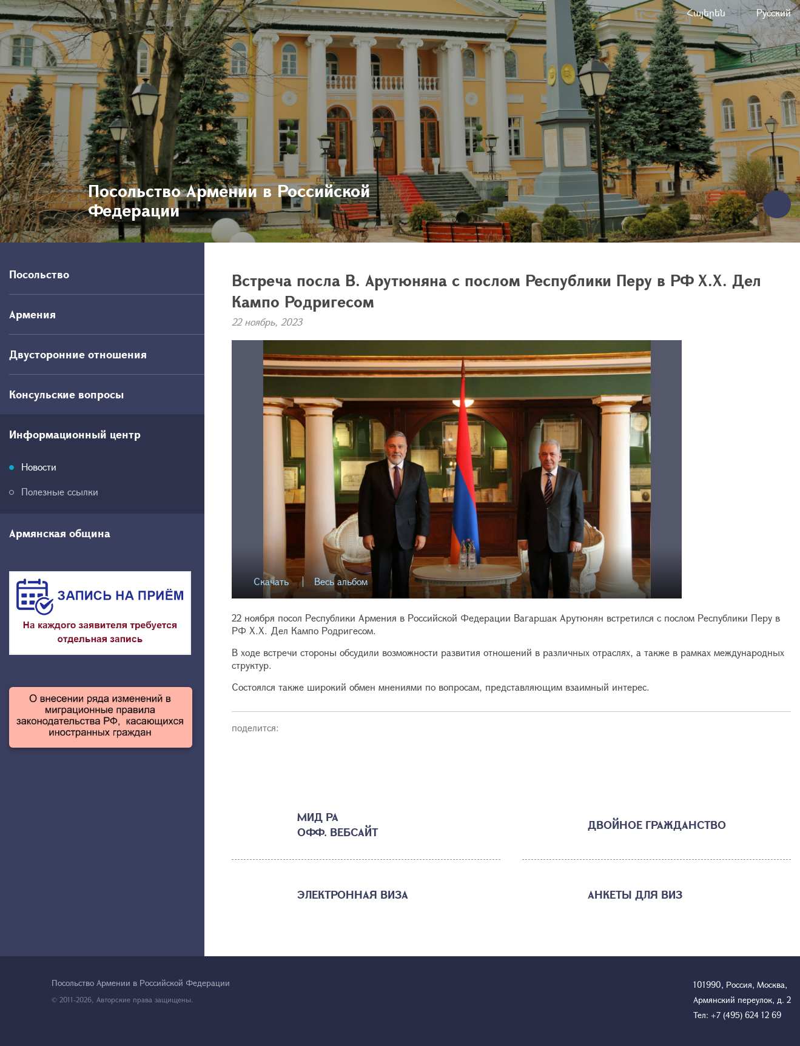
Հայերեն (706, 12)
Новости (38, 466)
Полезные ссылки (59, 491)
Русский (773, 12)
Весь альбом (341, 582)
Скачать (271, 582)
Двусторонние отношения (78, 354)
